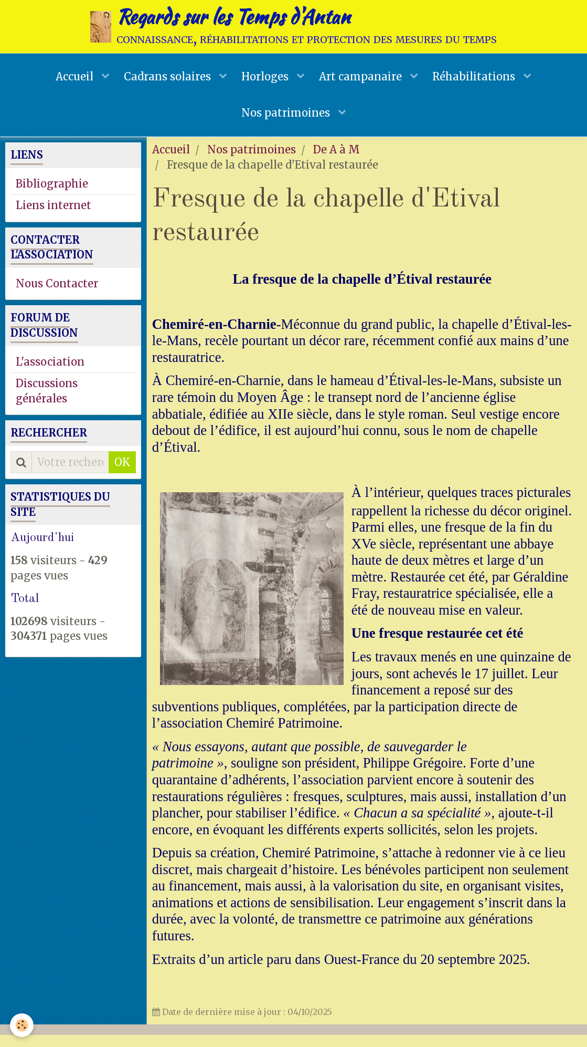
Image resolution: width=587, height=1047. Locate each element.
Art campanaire (363, 81)
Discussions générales (47, 403)
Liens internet (53, 217)
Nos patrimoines (287, 122)
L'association (50, 373)
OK (122, 474)
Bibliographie (52, 195)
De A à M (336, 161)
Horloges (266, 81)
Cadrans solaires (167, 81)
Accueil (72, 81)
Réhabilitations (478, 81)
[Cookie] (22, 1025)
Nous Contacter (57, 295)
